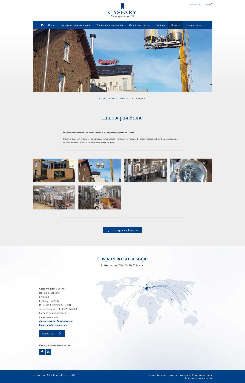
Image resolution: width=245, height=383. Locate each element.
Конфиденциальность (202, 375)
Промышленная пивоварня (75, 25)
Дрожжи (160, 25)
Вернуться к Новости (125, 230)
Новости (175, 25)
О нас (51, 25)
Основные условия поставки (198, 378)
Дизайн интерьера (139, 25)
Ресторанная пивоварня (110, 25)
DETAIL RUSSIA (138, 98)
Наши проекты (194, 25)
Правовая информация (179, 375)
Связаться (48, 333)
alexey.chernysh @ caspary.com (56, 320)
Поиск (208, 4)
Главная (113, 98)
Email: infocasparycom (53, 325)
